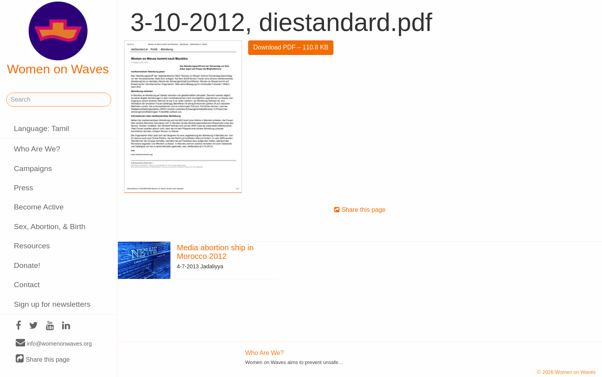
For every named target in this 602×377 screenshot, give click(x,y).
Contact (27, 284)
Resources (32, 246)
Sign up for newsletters (52, 304)
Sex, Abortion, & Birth (49, 226)
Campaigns (33, 168)
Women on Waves (58, 39)
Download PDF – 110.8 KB (290, 47)
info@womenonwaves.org (54, 343)
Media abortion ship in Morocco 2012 (215, 251)
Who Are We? (37, 149)
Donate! (27, 265)
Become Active (39, 207)
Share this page (43, 359)
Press (23, 188)
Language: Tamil (41, 128)
